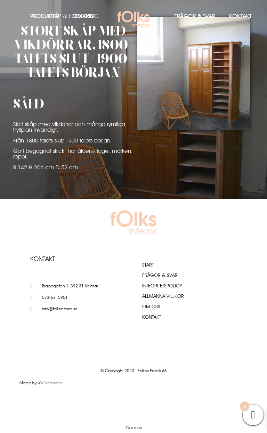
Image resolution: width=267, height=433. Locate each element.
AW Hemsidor (50, 382)
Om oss (83, 16)
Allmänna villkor (163, 296)
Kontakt (240, 16)
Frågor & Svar (194, 16)
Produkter (44, 16)
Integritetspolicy (162, 285)
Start (148, 265)
